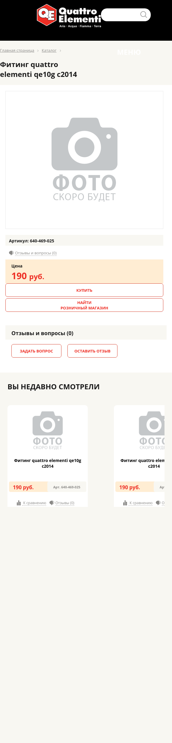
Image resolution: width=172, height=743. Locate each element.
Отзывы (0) (64, 502)
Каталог (49, 50)
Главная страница (17, 50)
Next (170, 452)
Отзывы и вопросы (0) (36, 253)
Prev (2, 452)
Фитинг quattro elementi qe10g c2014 (47, 463)
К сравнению (34, 502)
